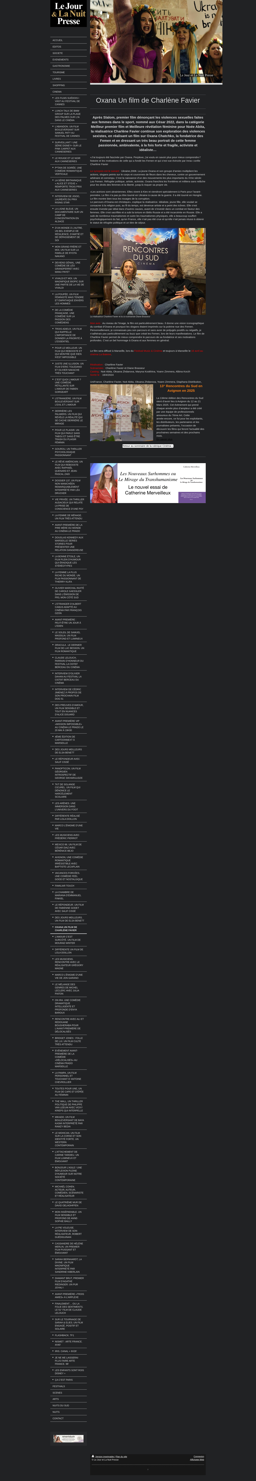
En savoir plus (164, 439)
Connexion (199, 1456)
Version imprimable (103, 1456)
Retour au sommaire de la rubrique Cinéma (146, 445)
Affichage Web (197, 1459)
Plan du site (121, 1456)
